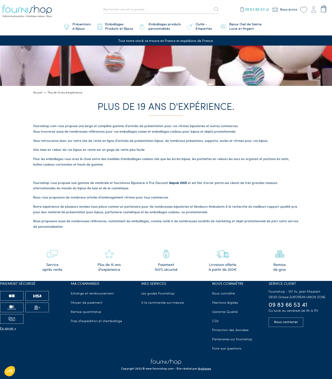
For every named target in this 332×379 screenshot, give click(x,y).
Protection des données (230, 328)
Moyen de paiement (86, 301)
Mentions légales (225, 301)
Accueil (37, 91)
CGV (215, 319)
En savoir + (8, 326)
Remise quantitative (86, 310)
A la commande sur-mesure (162, 301)
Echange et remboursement (92, 292)
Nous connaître (223, 292)
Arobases (204, 367)
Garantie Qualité (225, 310)
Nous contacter (286, 320)
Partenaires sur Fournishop (232, 337)
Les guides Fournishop (158, 292)
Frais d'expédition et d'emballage (96, 319)
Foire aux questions (226, 347)
